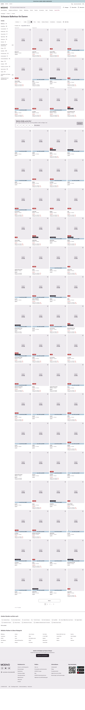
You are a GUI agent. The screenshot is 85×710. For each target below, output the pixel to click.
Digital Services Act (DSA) (56, 703)
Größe (25, 21)
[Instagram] (2, 698)
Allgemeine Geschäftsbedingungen (41, 707)
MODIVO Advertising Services (40, 705)
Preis (35, 21)
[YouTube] (5, 698)
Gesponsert (17, 27)
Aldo (71, 668)
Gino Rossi (45, 664)
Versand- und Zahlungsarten (23, 696)
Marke (39, 21)
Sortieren (18, 22)
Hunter (16, 664)
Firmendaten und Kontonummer (41, 699)
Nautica (72, 664)
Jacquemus (3, 666)
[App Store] (80, 700)
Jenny (16, 668)
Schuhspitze (59, 21)
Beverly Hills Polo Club (61, 664)
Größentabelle (54, 696)
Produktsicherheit (54, 701)
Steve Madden (73, 666)
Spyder (58, 668)
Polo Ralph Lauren (32, 668)
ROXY (30, 670)
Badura (58, 670)
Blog (72, 3)
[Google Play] (80, 697)
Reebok (44, 668)
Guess (2, 672)
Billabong (2, 664)
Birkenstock (45, 670)
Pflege (52, 699)
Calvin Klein (45, 672)
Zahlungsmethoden (21, 705)
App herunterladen (77, 3)
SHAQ (2, 668)
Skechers (72, 670)
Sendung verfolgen (21, 703)
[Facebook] (9, 698)
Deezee (16, 672)
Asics (16, 666)
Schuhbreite (52, 21)
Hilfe (83, 3)
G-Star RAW (45, 666)
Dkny (30, 666)
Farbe (30, 22)
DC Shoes (31, 672)
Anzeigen (19, 607)
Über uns (36, 696)
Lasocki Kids (59, 666)
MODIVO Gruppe (38, 701)
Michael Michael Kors (19, 670)
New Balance (3, 670)
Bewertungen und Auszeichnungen (58, 705)
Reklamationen (20, 707)
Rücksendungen (21, 699)
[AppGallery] (80, 703)
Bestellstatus (20, 701)
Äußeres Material (45, 21)
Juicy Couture (31, 664)
